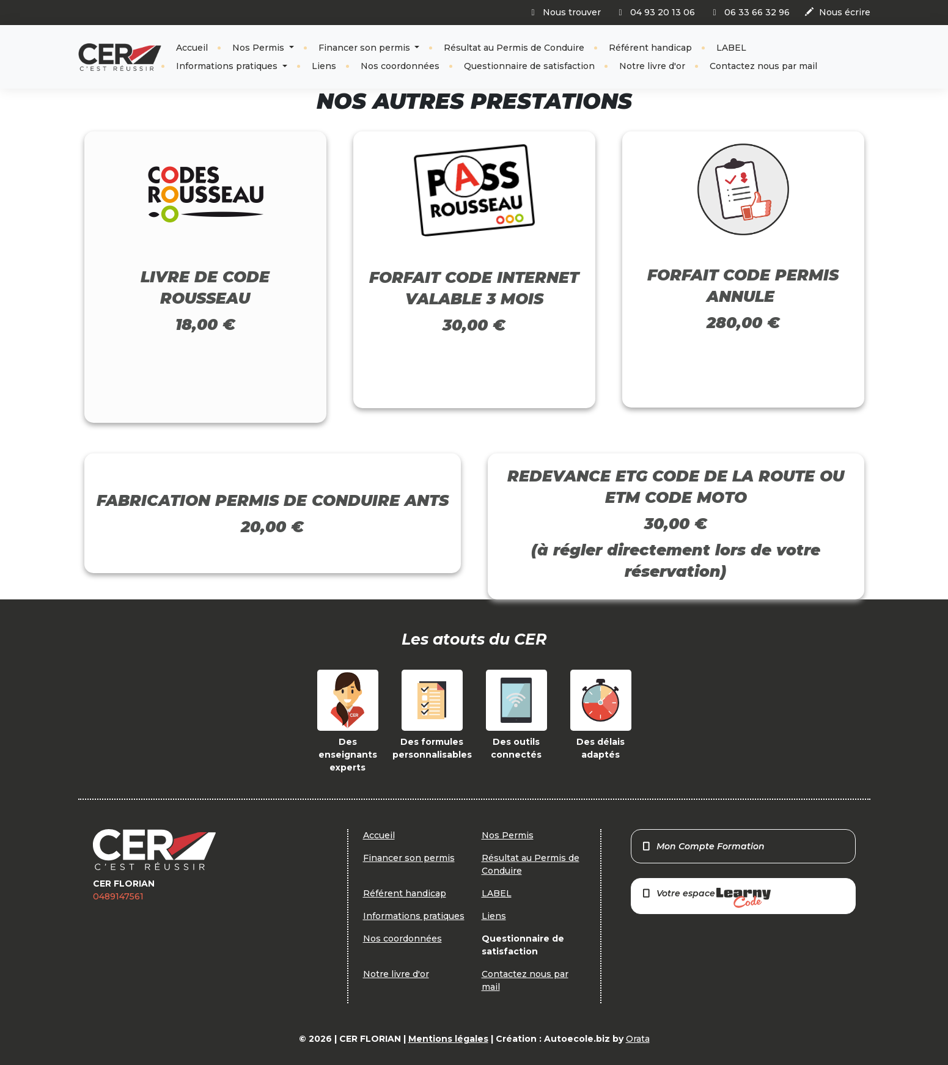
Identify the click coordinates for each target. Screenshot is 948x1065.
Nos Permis (259, 47)
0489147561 (118, 896)
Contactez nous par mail (763, 65)
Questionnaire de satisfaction (529, 65)
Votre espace (706, 898)
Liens (324, 65)
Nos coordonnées (400, 65)
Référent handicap (650, 47)
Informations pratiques (228, 65)
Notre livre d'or (652, 65)
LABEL (731, 47)
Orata (638, 1038)
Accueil (192, 47)
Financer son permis (365, 47)
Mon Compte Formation (703, 846)
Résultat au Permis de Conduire (514, 47)
